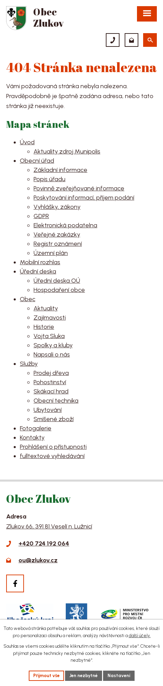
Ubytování (48, 410)
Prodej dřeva (51, 373)
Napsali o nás (52, 354)
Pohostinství (50, 382)
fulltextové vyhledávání (52, 456)
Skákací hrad (51, 391)
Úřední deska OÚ (57, 280)
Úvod (27, 142)
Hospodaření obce (59, 290)
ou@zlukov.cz (38, 560)
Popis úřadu (49, 179)
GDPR (41, 216)
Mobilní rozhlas (40, 262)
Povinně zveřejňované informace (79, 188)
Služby (29, 363)
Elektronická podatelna (65, 225)
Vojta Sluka (49, 336)
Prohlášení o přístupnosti (53, 446)
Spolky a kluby (53, 345)
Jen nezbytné (84, 675)
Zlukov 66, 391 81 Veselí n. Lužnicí (49, 526)
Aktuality (46, 308)
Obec (27, 299)
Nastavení (119, 675)
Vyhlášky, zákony (57, 207)
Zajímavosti (50, 317)
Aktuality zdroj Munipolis (67, 151)
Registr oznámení (58, 243)
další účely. (140, 635)
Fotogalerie (35, 428)
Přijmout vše (46, 675)
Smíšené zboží (54, 419)
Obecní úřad (37, 160)
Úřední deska (38, 271)
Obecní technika (56, 400)
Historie (44, 327)
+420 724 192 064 (43, 543)
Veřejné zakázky (57, 234)
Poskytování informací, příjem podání (84, 197)
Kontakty (32, 437)
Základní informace (60, 170)
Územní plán (51, 253)
